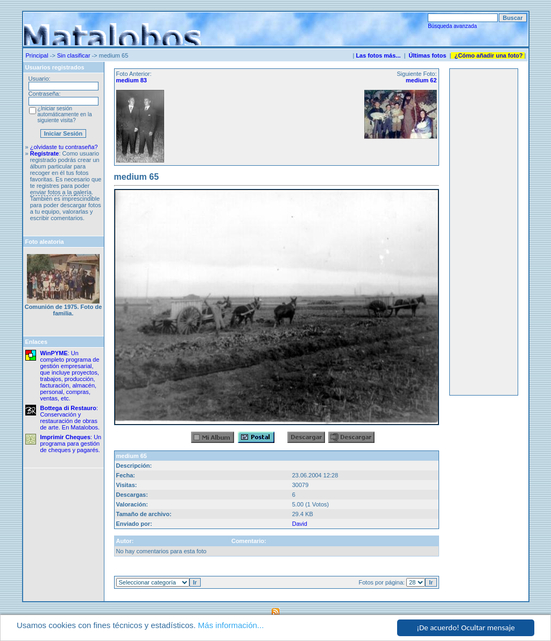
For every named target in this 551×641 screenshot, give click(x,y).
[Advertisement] (483, 232)
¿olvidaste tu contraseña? (64, 147)
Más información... (231, 625)
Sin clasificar (73, 55)
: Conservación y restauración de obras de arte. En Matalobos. (70, 418)
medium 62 (421, 80)
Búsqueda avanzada (452, 26)
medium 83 (131, 80)
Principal (37, 55)
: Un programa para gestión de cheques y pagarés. (71, 443)
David (299, 523)
